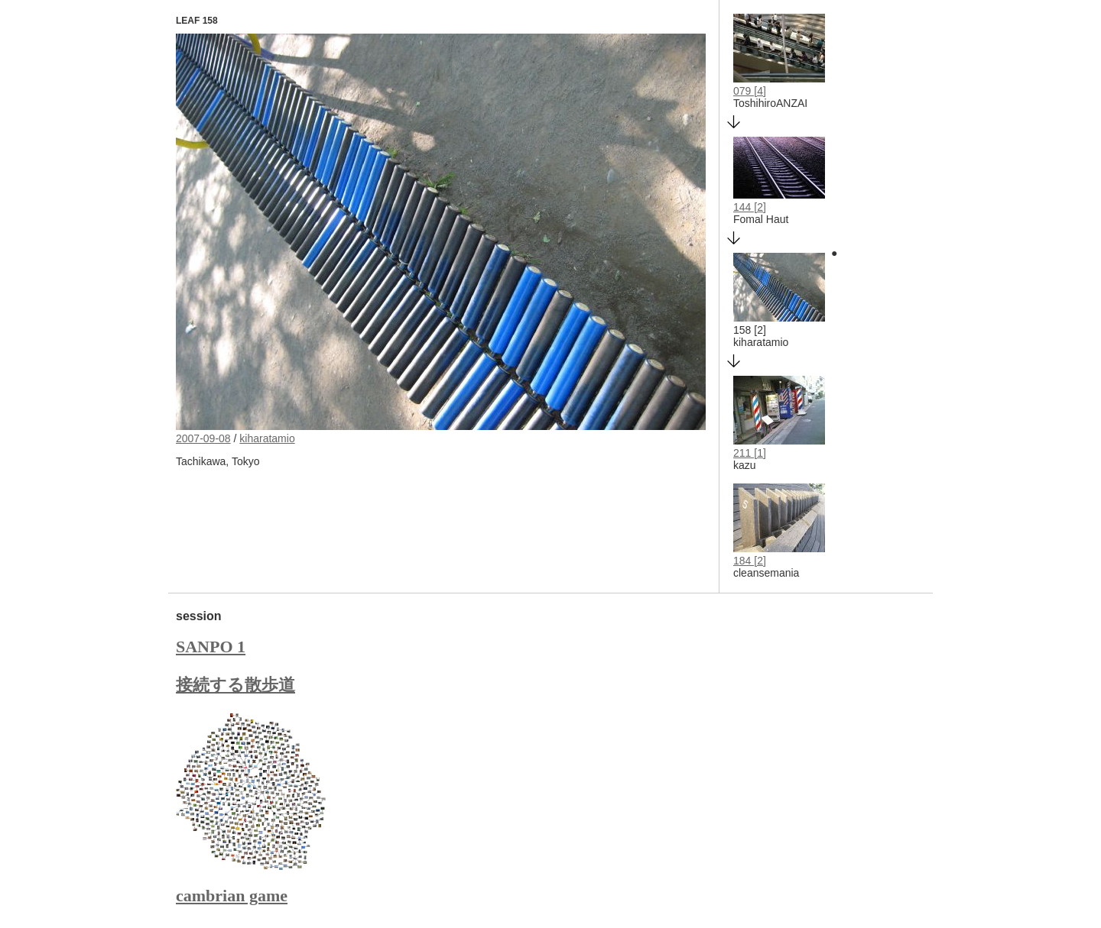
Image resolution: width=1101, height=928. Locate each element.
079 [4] (749, 91)
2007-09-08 (203, 438)
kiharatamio (266, 438)
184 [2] (749, 561)
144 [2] (749, 207)
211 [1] (749, 453)
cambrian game (231, 895)
